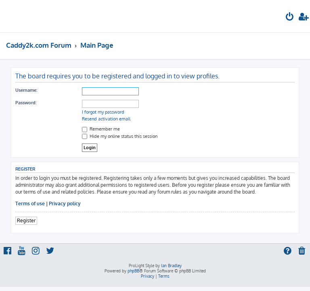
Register (26, 220)
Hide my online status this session (119, 136)
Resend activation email (106, 119)
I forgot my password (103, 112)
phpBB (133, 270)
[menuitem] (289, 17)
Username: (26, 90)
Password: (25, 102)
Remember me (101, 129)
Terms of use (30, 203)
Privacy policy (65, 203)
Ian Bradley (171, 265)
